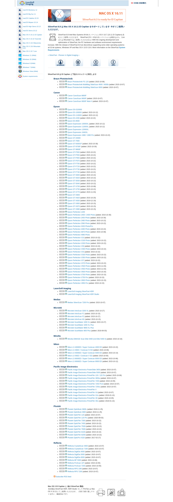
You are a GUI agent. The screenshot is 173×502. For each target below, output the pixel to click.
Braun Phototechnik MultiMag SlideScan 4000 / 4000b (88, 85)
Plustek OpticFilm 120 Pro (77, 418)
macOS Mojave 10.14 (30, 22)
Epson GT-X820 (74, 198)
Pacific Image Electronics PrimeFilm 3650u (84, 378)
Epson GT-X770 (74, 192)
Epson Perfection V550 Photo (79, 269)
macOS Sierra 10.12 (30, 30)
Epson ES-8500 (74, 121)
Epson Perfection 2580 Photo (79, 223)
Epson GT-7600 (74, 141)
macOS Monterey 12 (30, 10)
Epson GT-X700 (74, 186)
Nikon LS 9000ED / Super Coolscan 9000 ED (85, 361)
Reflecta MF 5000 (74, 460)
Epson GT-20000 (74, 138)
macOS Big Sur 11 (29, 14)
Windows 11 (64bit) (29, 55)
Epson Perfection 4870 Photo (79, 232)
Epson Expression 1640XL (78, 132)
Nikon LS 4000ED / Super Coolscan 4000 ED (85, 347)
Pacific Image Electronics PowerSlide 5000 (84, 373)
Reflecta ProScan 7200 (76, 466)
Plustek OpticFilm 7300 (76, 421)
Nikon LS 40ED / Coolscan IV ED (80, 350)
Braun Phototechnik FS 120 (78, 82)
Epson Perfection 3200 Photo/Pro (80, 226)
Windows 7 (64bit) (29, 67)
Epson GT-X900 (74, 203)
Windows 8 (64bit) (29, 63)
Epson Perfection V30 (76, 246)
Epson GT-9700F (74, 147)
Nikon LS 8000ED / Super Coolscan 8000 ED (85, 359)
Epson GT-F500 (74, 152)
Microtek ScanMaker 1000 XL (79, 322)
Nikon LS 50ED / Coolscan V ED (80, 356)
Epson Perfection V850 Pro (78, 283)
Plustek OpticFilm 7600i (77, 429)
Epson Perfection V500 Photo (79, 266)
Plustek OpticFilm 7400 (76, 423)
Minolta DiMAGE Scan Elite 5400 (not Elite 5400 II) (87, 339)
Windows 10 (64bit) (29, 59)
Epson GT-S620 (74, 178)
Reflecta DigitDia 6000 (76, 457)
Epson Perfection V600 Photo (79, 272)
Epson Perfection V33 (76, 252)
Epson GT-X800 (74, 195)
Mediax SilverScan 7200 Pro (78, 303)
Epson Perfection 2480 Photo (79, 221)
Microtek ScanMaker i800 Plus (79, 331)
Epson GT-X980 (74, 209)
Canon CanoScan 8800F (77, 96)
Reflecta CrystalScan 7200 (78, 449)
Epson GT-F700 (74, 164)
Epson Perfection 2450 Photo (79, 218)
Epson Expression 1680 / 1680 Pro (81, 135)
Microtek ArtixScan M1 (76, 319)
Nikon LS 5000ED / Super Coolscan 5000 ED (85, 353)
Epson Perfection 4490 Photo (79, 229)
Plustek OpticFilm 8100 (76, 432)
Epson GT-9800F (74, 149)
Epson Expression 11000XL (78, 127)
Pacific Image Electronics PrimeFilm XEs (83, 401)
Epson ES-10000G (75, 112)
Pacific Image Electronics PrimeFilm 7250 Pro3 (85, 384)
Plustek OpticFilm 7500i (77, 426)
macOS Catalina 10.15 (31, 18)
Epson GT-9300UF (75, 144)
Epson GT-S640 (74, 184)
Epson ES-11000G (75, 115)
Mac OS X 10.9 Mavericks (32, 43)
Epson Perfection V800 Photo (79, 280)
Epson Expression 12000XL (78, 129)
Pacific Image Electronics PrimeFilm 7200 (83, 381)
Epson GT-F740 (74, 172)
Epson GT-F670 (74, 161)
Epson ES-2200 (74, 118)
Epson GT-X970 (74, 206)
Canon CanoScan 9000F (77, 98)
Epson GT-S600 (74, 175)
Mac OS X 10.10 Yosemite (32, 39)
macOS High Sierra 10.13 (32, 26)
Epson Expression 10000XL (78, 124)
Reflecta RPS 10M (75, 469)
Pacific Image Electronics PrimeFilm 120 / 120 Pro (87, 375)
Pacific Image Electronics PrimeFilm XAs (83, 395)
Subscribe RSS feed (63, 477)
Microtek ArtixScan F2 (76, 316)
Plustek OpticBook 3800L (77, 409)
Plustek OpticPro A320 (76, 438)
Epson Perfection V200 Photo (79, 243)
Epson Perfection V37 (76, 260)
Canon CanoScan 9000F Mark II (80, 101)
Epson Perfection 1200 (76, 212)
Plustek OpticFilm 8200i (77, 435)
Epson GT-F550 (74, 155)
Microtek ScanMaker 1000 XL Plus (81, 325)
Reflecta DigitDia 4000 (76, 452)
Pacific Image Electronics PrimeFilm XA (82, 392)
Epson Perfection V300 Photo (79, 249)
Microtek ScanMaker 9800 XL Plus (81, 328)
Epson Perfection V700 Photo (79, 275)
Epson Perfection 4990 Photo (79, 235)
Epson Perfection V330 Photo (79, 255)
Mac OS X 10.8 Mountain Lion (31, 47)
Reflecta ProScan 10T (76, 463)
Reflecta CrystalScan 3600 (78, 446)
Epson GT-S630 (74, 181)
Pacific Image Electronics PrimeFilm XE (83, 398)
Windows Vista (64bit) (30, 71)
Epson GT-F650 (74, 158)
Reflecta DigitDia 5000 (76, 454)
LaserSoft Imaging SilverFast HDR (81, 291)
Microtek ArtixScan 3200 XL (78, 311)
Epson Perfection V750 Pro (78, 277)
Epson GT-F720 (74, 166)
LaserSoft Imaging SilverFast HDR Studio (83, 294)
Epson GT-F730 (74, 169)
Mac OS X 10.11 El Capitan (32, 35)
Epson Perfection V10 (76, 238)
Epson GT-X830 (74, 201)
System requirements (30, 76)
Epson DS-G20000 (75, 110)
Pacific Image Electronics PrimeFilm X (82, 390)
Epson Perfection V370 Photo (79, 263)
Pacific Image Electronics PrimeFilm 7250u (84, 387)
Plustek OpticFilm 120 (76, 415)
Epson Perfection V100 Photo (79, 240)
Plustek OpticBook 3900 (77, 412)
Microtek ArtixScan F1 (76, 314)
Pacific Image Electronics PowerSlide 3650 (84, 370)
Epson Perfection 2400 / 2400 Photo (81, 215)
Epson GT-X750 (74, 189)
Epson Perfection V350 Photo (79, 258)
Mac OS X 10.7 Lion (30, 51)
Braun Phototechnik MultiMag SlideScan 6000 (85, 87)
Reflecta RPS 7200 (75, 472)
